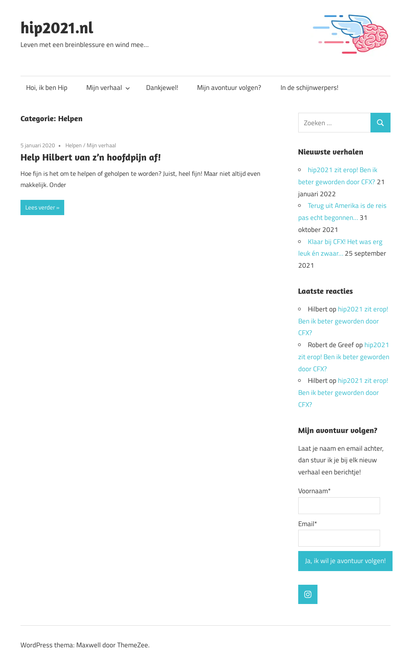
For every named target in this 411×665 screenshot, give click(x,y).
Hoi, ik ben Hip (46, 87)
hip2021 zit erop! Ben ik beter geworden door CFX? (343, 321)
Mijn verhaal (108, 87)
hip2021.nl (57, 27)
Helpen (73, 145)
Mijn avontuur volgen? (229, 87)
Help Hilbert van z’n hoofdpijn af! (90, 157)
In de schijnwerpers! (309, 87)
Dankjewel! (162, 87)
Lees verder (40, 207)
